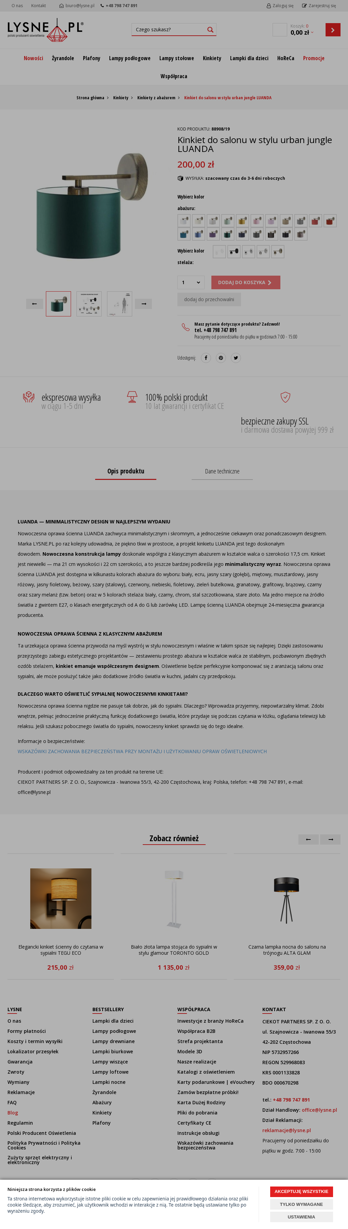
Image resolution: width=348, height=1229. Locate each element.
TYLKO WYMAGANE (301, 1204)
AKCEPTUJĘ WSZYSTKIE (301, 1191)
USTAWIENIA (301, 1216)
